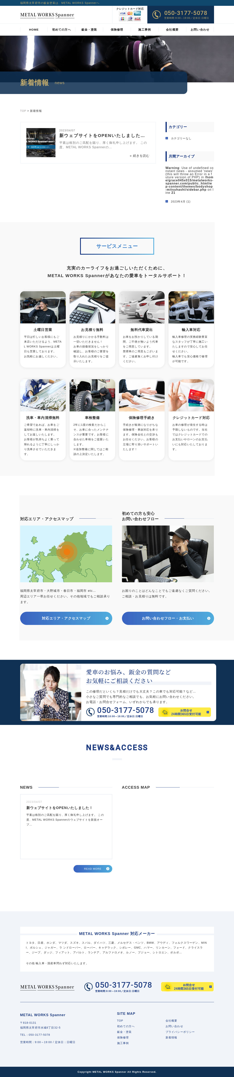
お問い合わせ (174, 1026)
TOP (120, 1020)
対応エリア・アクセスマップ (66, 618)
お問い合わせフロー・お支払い (168, 618)
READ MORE (93, 868)
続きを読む (141, 155)
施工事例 (123, 1043)
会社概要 (171, 1020)
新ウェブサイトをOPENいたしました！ (59, 808)
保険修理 (123, 1037)
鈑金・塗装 (124, 1031)
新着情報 (171, 1037)
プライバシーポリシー (180, 1031)
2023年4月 (178, 201)
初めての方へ (126, 1026)
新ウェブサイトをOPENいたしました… (102, 135)
